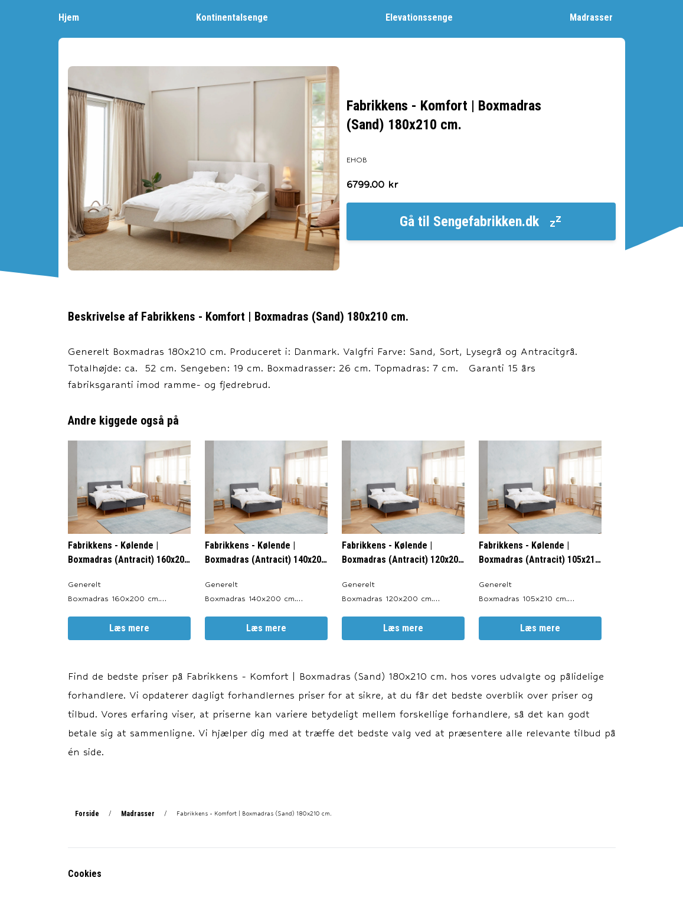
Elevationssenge (425, 17)
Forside (87, 814)
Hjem (74, 17)
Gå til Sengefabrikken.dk (481, 221)
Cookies (85, 873)
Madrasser (597, 17)
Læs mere (129, 628)
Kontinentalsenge (238, 17)
